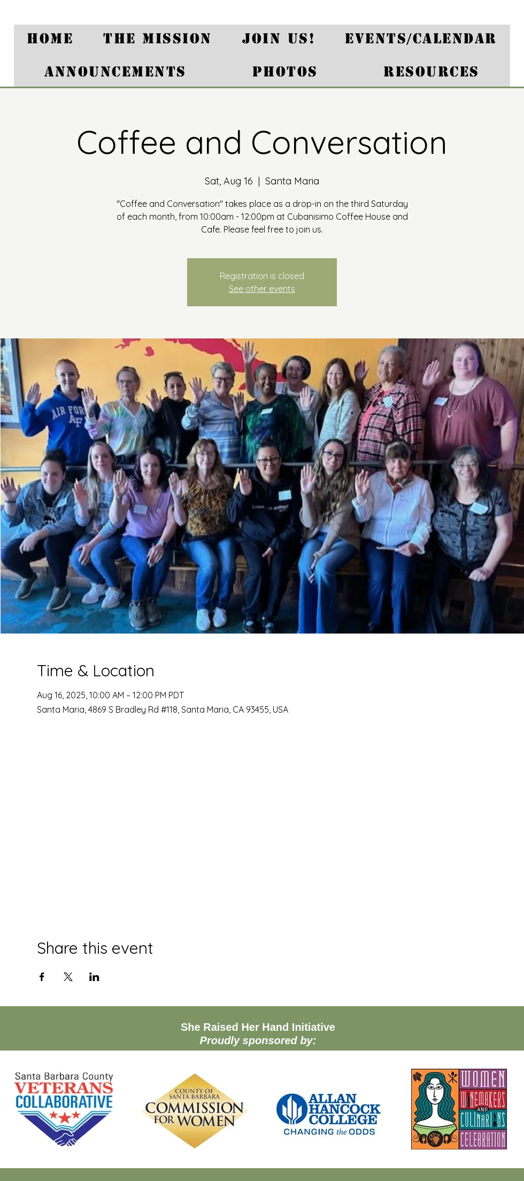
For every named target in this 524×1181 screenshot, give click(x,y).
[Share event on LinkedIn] (94, 976)
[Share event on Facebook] (42, 976)
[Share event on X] (68, 976)
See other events (262, 288)
